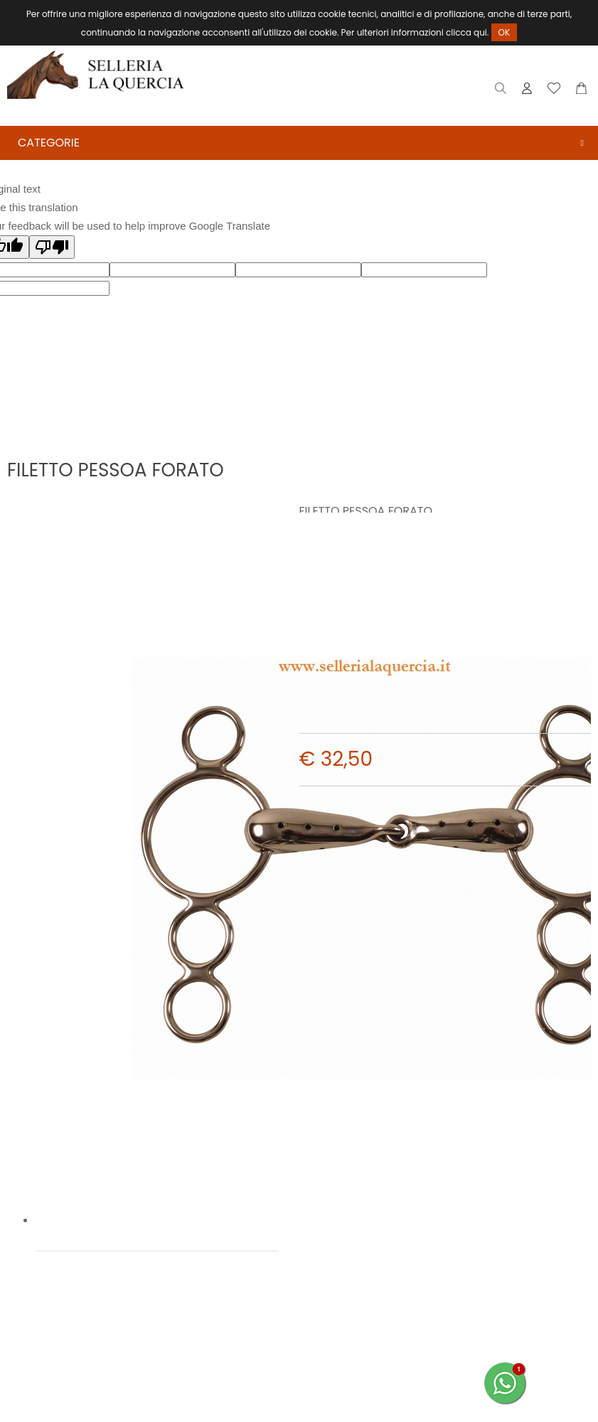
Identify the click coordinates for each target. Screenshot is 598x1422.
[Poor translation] (52, 248)
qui (480, 32)
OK (504, 32)
